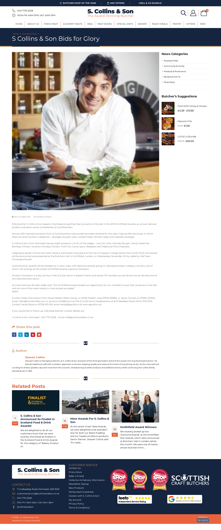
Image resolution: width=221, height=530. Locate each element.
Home (19, 24)
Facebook (14, 334)
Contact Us (75, 468)
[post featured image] (35, 400)
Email (39, 334)
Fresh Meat (51, 24)
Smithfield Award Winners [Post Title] (138, 427)
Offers (190, 24)
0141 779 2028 (25, 10)
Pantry (177, 24)
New (203, 24)
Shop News (169, 82)
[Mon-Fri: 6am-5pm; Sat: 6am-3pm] (13, 15)
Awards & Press (29, 34)
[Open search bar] (183, 12)
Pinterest (33, 334)
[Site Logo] (110, 13)
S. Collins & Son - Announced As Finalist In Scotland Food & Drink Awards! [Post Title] (37, 420)
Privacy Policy (76, 503)
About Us (33, 24)
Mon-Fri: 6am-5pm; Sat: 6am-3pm (36, 15)
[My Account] (193, 13)
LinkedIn (26, 334)
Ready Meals (160, 24)
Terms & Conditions (79, 507)
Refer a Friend (76, 476)
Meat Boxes (104, 24)
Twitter (20, 334)
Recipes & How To (172, 76)
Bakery (142, 24)
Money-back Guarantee (81, 491)
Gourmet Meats (72, 24)
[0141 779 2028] (13, 10)
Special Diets (125, 24)
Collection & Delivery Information (87, 480)
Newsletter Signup (79, 484)
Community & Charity (174, 66)
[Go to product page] (168, 108)
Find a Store (75, 472)
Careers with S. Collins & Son (84, 495)
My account (75, 499)
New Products (76, 488)
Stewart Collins (35, 357)
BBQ (90, 24)
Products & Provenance (175, 71)
